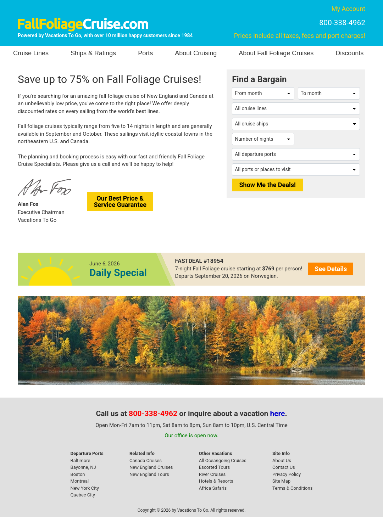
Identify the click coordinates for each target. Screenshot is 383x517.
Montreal (80, 481)
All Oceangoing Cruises (222, 460)
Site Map (281, 481)
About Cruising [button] (196, 53)
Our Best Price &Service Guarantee (120, 201)
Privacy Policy (286, 474)
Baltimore (80, 460)
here (277, 413)
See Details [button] (331, 268)
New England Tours (149, 474)
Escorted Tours (214, 467)
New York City (85, 488)
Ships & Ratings (93, 53)
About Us (281, 460)
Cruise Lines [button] (31, 53)
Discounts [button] (349, 53)
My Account (348, 8)
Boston (78, 474)
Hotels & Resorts (216, 481)
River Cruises (212, 474)
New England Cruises (151, 467)
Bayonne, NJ (83, 467)
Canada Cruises (145, 460)
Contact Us (283, 467)
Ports (145, 53)
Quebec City (83, 495)
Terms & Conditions (292, 488)
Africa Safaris (213, 488)
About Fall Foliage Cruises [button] (276, 53)
